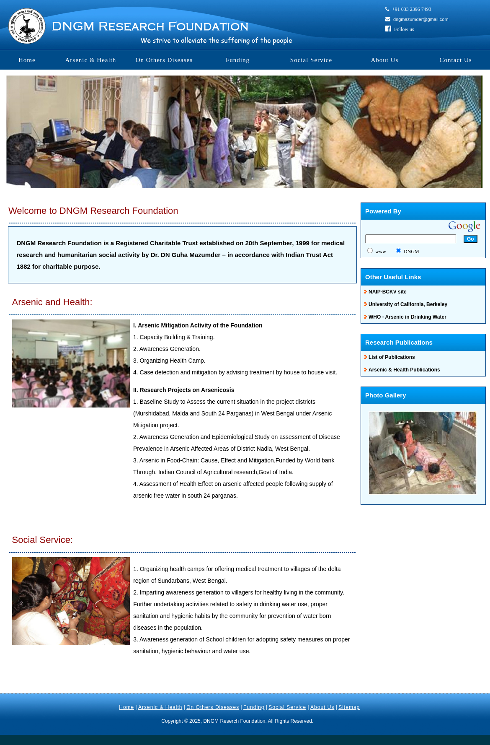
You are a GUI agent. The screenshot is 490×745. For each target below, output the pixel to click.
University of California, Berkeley (408, 304)
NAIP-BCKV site (388, 292)
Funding (238, 60)
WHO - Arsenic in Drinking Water (407, 317)
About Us (384, 60)
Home (27, 60)
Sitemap (349, 707)
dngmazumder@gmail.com (421, 19)
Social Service (311, 60)
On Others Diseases (164, 60)
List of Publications (392, 357)
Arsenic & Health (90, 60)
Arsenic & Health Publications (404, 370)
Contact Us (456, 60)
